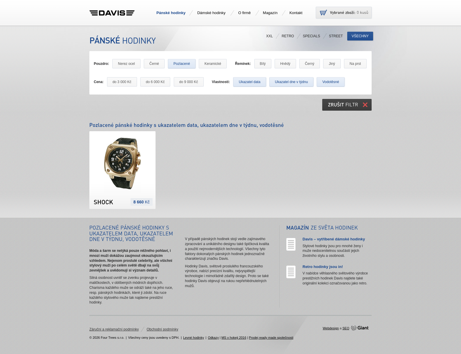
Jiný (332, 64)
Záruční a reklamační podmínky (114, 329)
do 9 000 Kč (188, 82)
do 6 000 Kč (155, 82)
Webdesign (331, 328)
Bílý (263, 64)
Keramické (212, 64)
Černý (309, 64)
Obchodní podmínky (162, 329)
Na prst (355, 64)
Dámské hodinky (211, 13)
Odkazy (213, 337)
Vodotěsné (330, 82)
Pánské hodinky (171, 13)
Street (336, 36)
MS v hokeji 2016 (233, 337)
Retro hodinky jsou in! (323, 266)
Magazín (270, 13)
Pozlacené (181, 64)
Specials (311, 36)
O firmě (244, 13)
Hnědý (285, 64)
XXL (269, 36)
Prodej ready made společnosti (271, 337)
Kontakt (295, 13)
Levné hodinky (193, 337)
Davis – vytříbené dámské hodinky (334, 239)
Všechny (360, 36)
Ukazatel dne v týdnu (291, 82)
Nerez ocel (126, 64)
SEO (346, 328)
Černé (154, 64)
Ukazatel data (249, 82)
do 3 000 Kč (122, 82)
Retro (288, 36)
